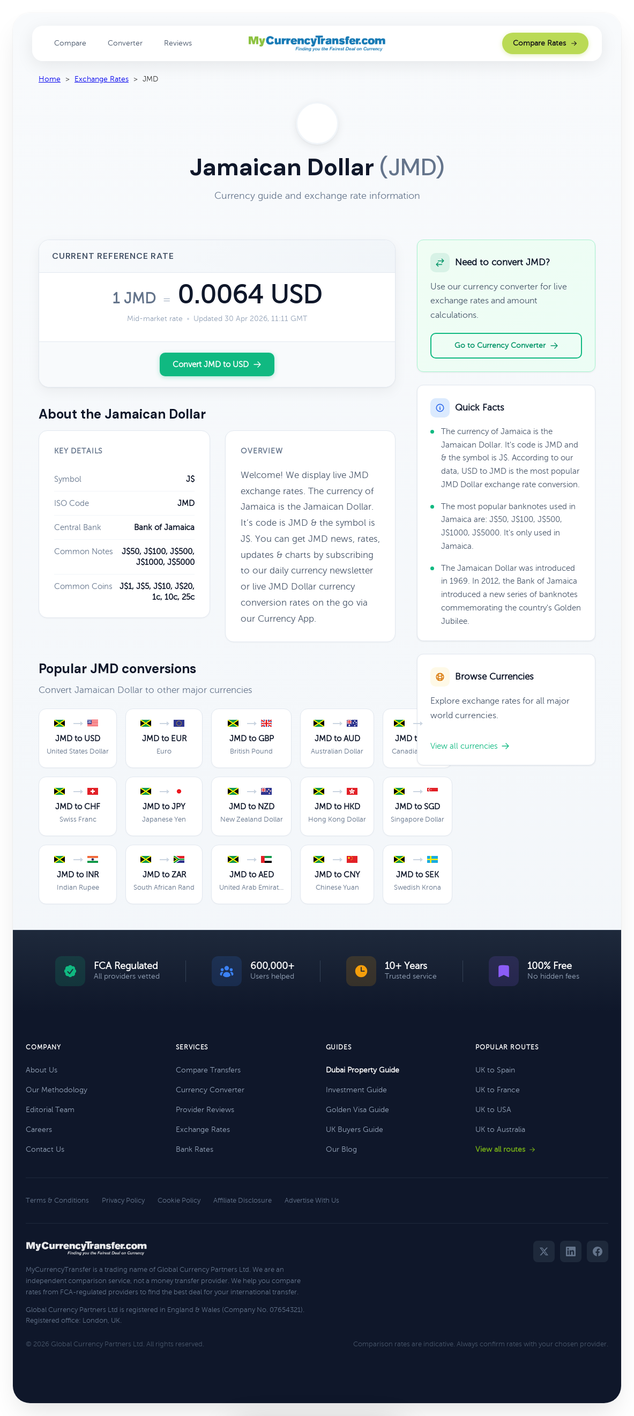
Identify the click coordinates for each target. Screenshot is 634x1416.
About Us (41, 1070)
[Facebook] (597, 1251)
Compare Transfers (208, 1070)
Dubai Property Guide (362, 1070)
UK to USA (493, 1110)
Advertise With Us (312, 1200)
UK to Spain (495, 1070)
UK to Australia (500, 1130)
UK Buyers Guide (354, 1130)
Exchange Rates (101, 79)
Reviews (178, 43)
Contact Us (45, 1149)
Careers (39, 1130)
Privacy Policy (123, 1200)
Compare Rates (545, 43)
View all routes (505, 1149)
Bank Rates (194, 1149)
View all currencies (470, 746)
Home (50, 79)
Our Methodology (56, 1090)
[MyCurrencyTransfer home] (317, 43)
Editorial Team (50, 1110)
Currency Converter (210, 1090)
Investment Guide (356, 1090)
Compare (70, 43)
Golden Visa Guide (357, 1110)
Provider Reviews (205, 1110)
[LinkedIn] (570, 1251)
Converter (125, 43)
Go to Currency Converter (506, 345)
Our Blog (341, 1149)
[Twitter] (544, 1251)
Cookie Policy (179, 1200)
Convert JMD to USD (217, 364)
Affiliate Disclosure (242, 1200)
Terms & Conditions (57, 1200)
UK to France (497, 1090)
